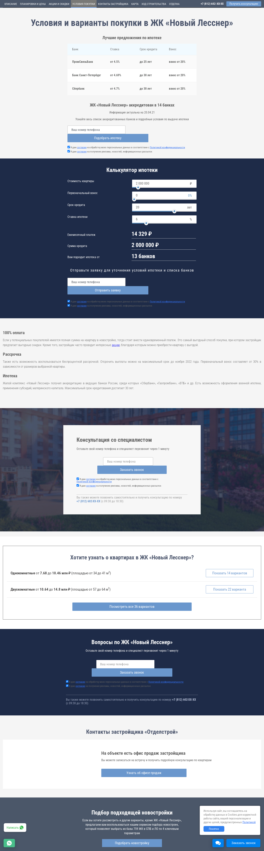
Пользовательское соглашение (158, 843)
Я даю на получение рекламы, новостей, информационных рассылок (111, 143)
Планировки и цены (33, 3)
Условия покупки (83, 3)
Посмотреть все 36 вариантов (132, 582)
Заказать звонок (161, 445)
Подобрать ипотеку (165, 130)
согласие (82, 139)
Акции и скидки (59, 3)
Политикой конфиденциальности (167, 139)
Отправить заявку (166, 274)
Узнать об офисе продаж (130, 740)
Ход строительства (154, 3)
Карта (135, 3)
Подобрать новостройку (132, 810)
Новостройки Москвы (49, 839)
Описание (10, 3)
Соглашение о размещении (190, 843)
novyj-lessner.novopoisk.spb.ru (134, 829)
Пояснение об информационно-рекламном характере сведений (37, 845)
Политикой (249, 822)
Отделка (174, 3)
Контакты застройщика (113, 3)
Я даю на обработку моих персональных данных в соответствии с (127, 139)
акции (116, 328)
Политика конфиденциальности (89, 845)
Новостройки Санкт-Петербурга (20, 839)
